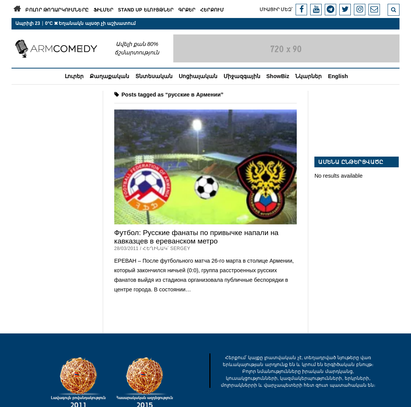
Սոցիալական (198, 76)
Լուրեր (74, 76)
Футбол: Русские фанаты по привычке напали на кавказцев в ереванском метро (196, 237)
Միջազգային (242, 76)
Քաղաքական (109, 76)
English (338, 76)
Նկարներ (308, 76)
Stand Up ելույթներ (146, 10)
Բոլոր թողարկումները (57, 10)
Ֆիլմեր (103, 10)
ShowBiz (277, 76)
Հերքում (212, 10)
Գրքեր (187, 10)
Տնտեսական (154, 76)
